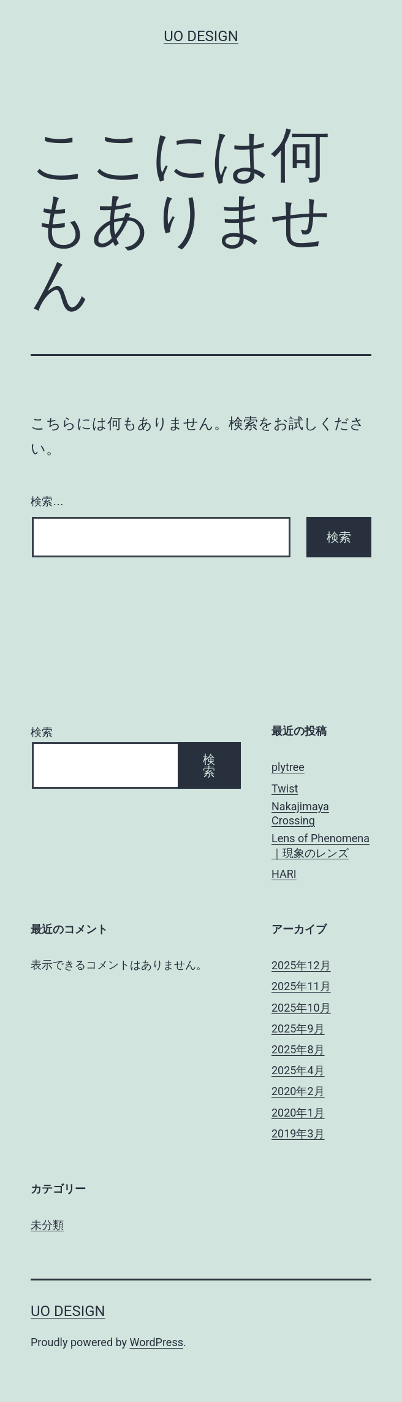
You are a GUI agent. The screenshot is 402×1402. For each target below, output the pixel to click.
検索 (42, 732)
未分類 (47, 1224)
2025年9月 (298, 1028)
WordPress (156, 1342)
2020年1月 (298, 1112)
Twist (284, 788)
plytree (288, 767)
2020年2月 (298, 1091)
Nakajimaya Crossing (300, 813)
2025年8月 (298, 1049)
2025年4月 (298, 1070)
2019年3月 (298, 1133)
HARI (284, 873)
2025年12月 (301, 965)
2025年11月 (301, 986)
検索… (47, 501)
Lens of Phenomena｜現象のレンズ (320, 845)
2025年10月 (301, 1007)
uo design (201, 36)
